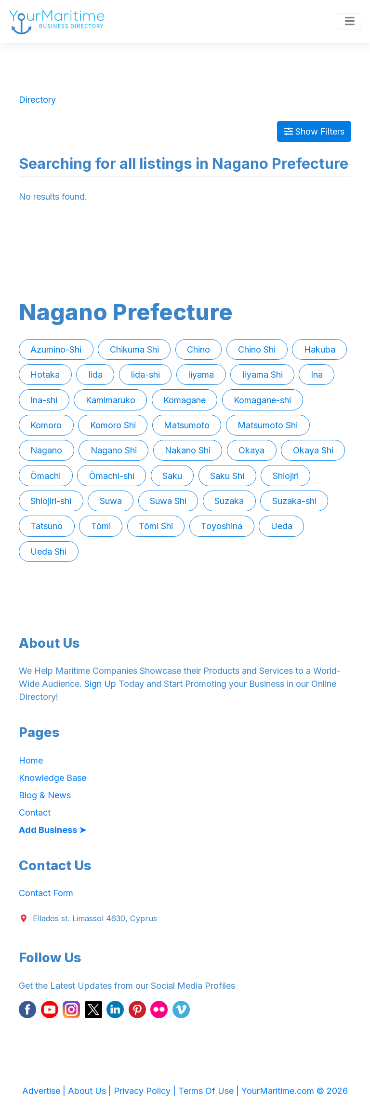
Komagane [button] (184, 400)
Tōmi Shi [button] (156, 526)
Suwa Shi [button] (168, 501)
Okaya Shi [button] (313, 450)
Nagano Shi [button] (114, 450)
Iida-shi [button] (145, 374)
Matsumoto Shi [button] (268, 425)
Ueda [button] (281, 526)
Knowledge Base (52, 778)
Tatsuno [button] (46, 526)
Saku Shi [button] (227, 476)
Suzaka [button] (229, 501)
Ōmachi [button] (45, 476)
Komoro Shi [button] (113, 425)
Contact (35, 812)
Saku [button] (172, 476)
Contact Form (46, 893)
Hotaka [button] (45, 374)
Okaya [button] (251, 450)
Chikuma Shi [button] (134, 349)
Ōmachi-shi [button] (111, 476)
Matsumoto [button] (187, 425)
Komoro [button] (46, 425)
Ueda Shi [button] (48, 551)
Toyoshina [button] (221, 526)
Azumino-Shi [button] (55, 349)
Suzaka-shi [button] (294, 501)
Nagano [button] (46, 450)
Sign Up (100, 684)
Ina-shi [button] (43, 400)
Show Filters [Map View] (314, 131)
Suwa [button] (111, 501)
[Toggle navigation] (349, 22)
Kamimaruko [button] (110, 400)
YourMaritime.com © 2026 (294, 1091)
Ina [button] (317, 374)
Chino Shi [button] (257, 349)
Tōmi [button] (101, 526)
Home (31, 760)
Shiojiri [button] (286, 476)
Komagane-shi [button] (262, 400)
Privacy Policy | (146, 1091)
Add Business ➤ (52, 830)
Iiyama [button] (201, 374)
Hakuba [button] (319, 349)
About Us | (91, 1091)
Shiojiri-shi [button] (50, 501)
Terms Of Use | (209, 1091)
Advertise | (45, 1091)
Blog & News (45, 795)
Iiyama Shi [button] (262, 374)
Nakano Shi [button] (188, 450)
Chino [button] (198, 349)
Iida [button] (95, 374)
